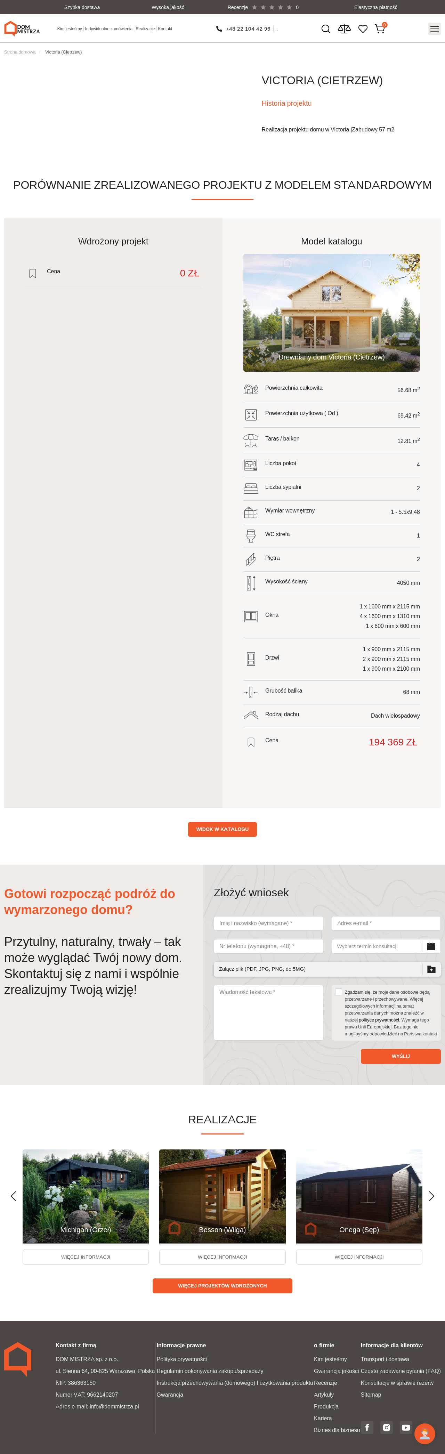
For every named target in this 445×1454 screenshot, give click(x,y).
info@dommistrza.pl (114, 1406)
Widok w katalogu (222, 827)
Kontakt (166, 28)
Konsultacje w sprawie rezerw (397, 1382)
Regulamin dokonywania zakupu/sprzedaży (210, 1370)
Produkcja (326, 1406)
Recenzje (325, 1382)
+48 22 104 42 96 (248, 28)
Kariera (323, 1417)
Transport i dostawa (385, 1358)
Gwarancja (170, 1394)
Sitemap (371, 1394)
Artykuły (324, 1394)
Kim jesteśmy (70, 28)
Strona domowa (19, 50)
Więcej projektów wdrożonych (222, 1285)
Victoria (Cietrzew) (63, 50)
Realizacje (145, 28)
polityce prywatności (379, 1018)
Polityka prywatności (182, 1358)
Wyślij (401, 1054)
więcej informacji (86, 1256)
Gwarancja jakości (336, 1370)
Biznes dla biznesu (337, 1429)
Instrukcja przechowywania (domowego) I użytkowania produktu (235, 1382)
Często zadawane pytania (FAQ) (401, 1370)
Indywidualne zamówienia (109, 28)
